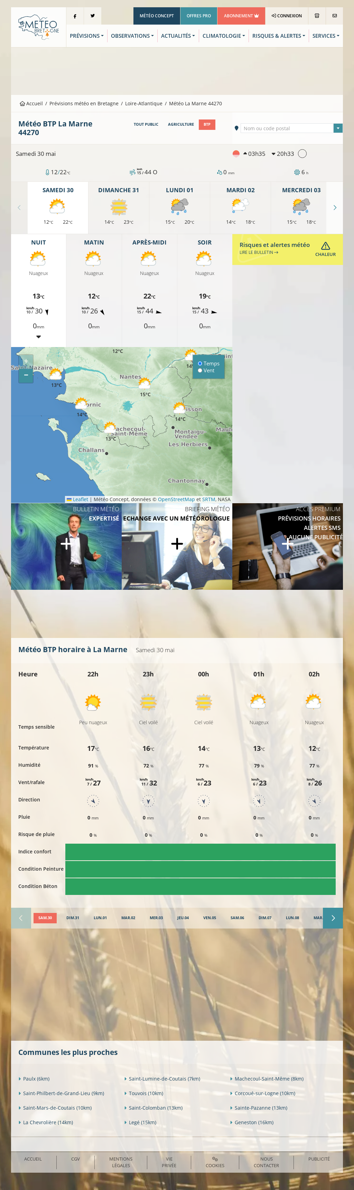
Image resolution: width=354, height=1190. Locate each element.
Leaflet (77, 499)
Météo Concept (157, 16)
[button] (191, 359)
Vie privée (169, 1162)
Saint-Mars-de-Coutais (55, 1107)
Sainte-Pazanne (258, 1107)
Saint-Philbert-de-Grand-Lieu (61, 1093)
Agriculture (181, 124)
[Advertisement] (177, 70)
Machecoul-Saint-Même (267, 1078)
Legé (140, 1122)
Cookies (215, 1163)
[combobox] (292, 128)
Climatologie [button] (222, 35)
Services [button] (324, 35)
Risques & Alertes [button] (276, 35)
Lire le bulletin (259, 252)
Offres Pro (199, 16)
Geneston (251, 1122)
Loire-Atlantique (143, 103)
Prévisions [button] (85, 35)
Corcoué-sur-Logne (262, 1093)
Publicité (319, 1159)
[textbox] (291, 128)
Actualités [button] (176, 35)
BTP (207, 124)
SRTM (208, 499)
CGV (75, 1159)
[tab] (45, 918)
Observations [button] (130, 35)
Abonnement (241, 16)
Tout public (146, 124)
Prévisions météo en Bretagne (84, 103)
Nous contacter (266, 1162)
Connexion (287, 16)
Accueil (31, 103)
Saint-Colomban (153, 1107)
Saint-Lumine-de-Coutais (162, 1078)
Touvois (143, 1093)
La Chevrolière (45, 1122)
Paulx (33, 1078)
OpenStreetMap (176, 499)
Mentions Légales (120, 1162)
